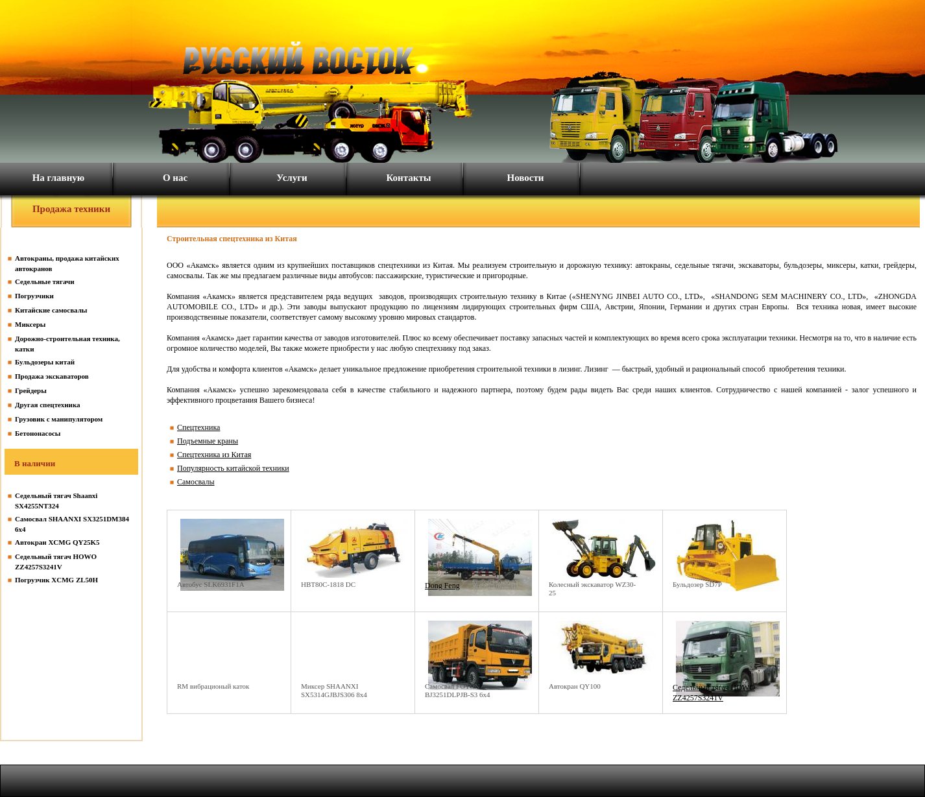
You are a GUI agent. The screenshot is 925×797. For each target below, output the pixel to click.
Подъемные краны (207, 441)
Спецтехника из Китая (214, 454)
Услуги (291, 177)
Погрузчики (34, 296)
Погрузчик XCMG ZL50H (56, 580)
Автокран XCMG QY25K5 (57, 542)
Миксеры (30, 324)
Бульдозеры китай (45, 362)
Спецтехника (198, 427)
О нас (175, 177)
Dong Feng (442, 585)
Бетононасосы (37, 433)
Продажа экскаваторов (52, 376)
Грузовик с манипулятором (58, 419)
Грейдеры (31, 390)
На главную (58, 177)
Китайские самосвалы (51, 310)
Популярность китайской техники (233, 468)
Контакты (408, 177)
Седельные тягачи (45, 281)
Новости (525, 177)
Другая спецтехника (47, 405)
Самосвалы (196, 481)
